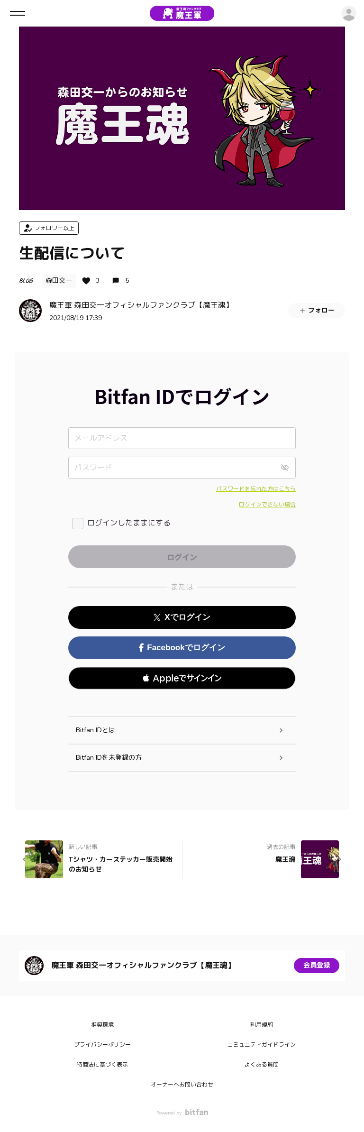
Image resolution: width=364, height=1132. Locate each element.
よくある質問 (262, 1064)
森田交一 (59, 280)
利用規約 (261, 1025)
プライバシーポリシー (102, 1045)
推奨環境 (102, 1025)
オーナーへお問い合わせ (182, 1084)
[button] (182, 678)
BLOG (25, 280)
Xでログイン (182, 617)
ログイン (348, 13)
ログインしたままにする (129, 523)
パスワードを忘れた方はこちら (256, 489)
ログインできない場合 (267, 504)
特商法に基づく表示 (102, 1064)
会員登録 (316, 965)
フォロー (317, 310)
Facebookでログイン (182, 647)
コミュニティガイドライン (262, 1045)
